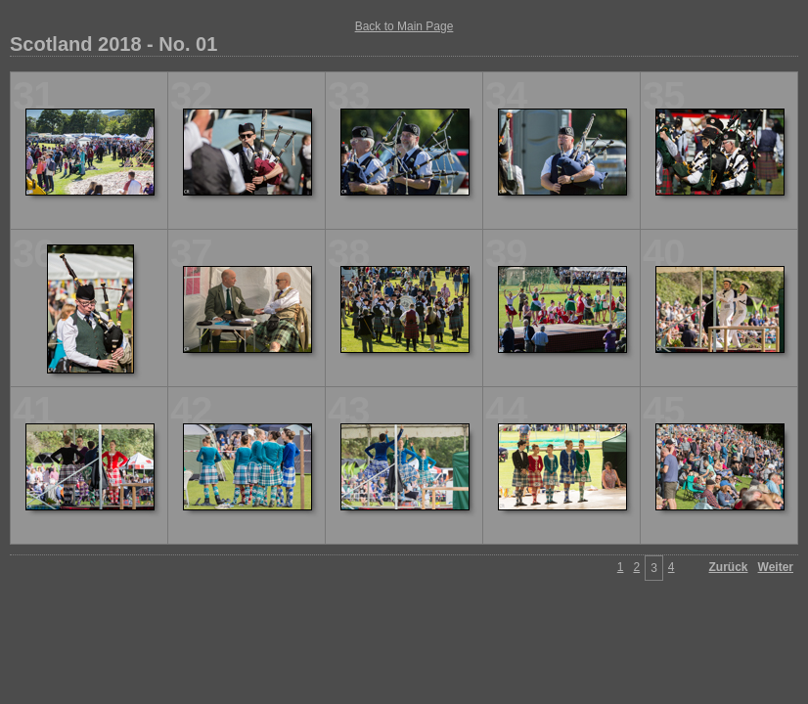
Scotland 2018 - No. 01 (113, 44)
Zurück (728, 567)
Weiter (775, 567)
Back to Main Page (404, 26)
